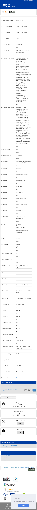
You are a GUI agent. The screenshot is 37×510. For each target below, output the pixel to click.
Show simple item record (8, 398)
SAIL (17, 378)
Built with (8, 508)
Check (20, 423)
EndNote (6, 459)
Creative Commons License (26, 467)
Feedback (8, 506)
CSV (5, 460)
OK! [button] (24, 505)
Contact (7, 504)
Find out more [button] (30, 501)
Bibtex (5, 457)
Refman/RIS (7, 455)
